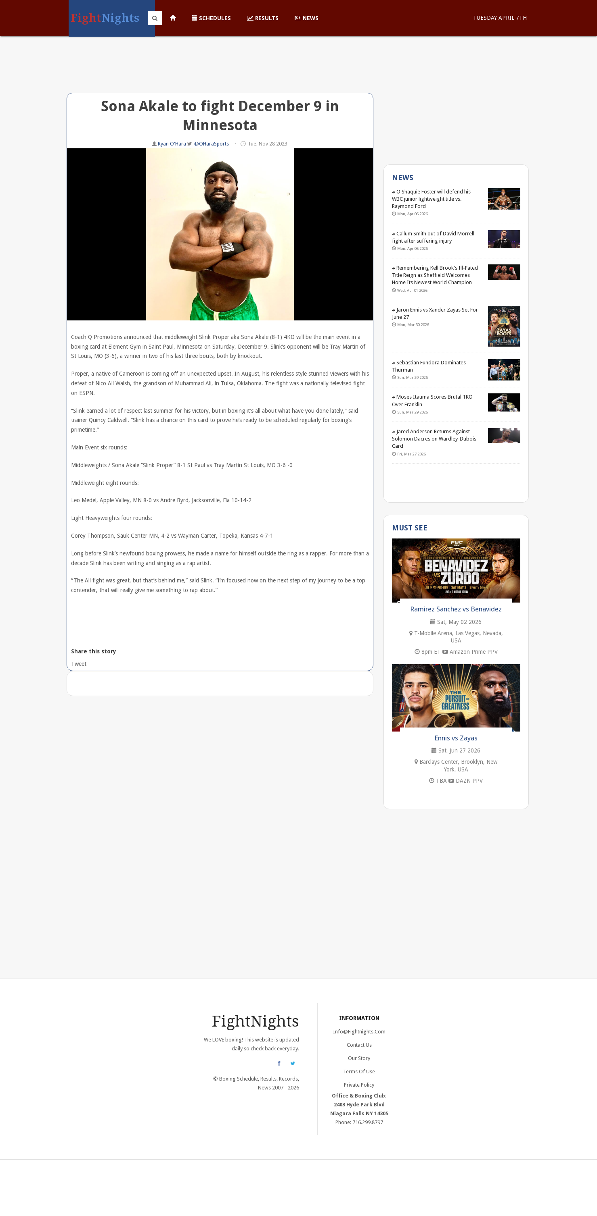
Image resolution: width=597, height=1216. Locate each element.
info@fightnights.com (359, 1032)
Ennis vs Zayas (456, 738)
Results (263, 18)
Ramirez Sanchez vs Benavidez (456, 609)
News (306, 18)
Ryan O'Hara (172, 144)
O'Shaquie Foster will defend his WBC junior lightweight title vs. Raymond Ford (431, 199)
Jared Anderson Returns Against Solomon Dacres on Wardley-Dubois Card (434, 438)
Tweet (78, 664)
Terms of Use (359, 1071)
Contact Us (359, 1045)
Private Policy (359, 1085)
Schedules (211, 18)
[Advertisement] (220, 70)
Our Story (359, 1058)
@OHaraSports (211, 144)
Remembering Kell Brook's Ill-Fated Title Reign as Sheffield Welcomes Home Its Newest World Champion (435, 275)
